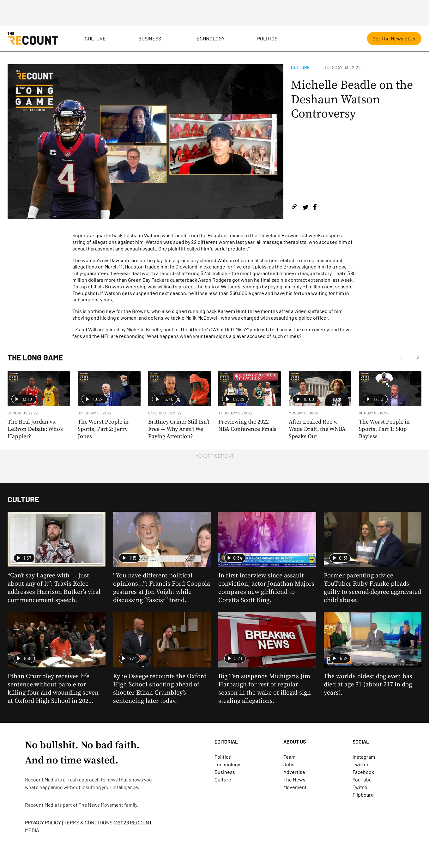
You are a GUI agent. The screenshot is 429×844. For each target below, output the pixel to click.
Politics (267, 38)
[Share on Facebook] (315, 208)
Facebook (363, 772)
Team (289, 757)
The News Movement (101, 805)
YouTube (362, 779)
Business (149, 38)
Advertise (294, 772)
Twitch (360, 787)
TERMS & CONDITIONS (88, 822)
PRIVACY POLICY (43, 822)
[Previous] (415, 358)
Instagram (364, 757)
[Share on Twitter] (305, 208)
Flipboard (363, 795)
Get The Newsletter (394, 38)
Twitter (361, 764)
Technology (209, 38)
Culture (95, 38)
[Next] (403, 358)
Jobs (288, 764)
